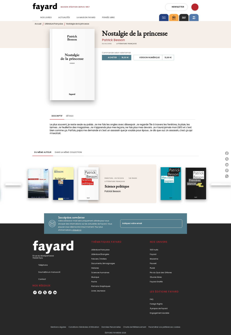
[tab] (35, 17)
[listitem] (34, 292)
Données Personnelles (111, 327)
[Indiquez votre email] (147, 223)
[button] (176, 7)
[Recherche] (195, 7)
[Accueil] (44, 7)
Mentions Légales (58, 327)
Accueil (38, 24)
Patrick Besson (113, 40)
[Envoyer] (178, 223)
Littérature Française (54, 24)
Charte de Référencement (134, 327)
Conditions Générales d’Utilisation (84, 327)
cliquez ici (76, 230)
